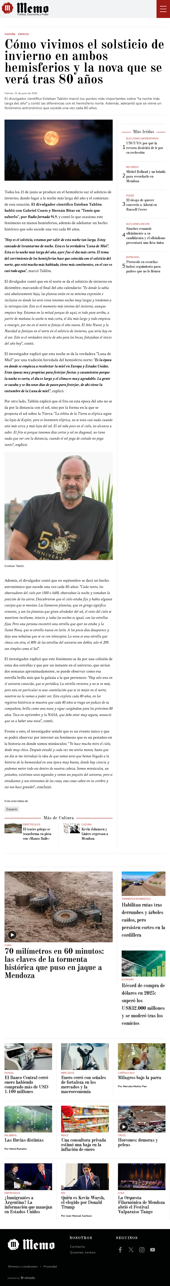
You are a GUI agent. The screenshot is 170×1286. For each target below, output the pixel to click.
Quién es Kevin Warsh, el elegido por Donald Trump (83, 1203)
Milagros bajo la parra (139, 1078)
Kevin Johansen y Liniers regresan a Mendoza (94, 834)
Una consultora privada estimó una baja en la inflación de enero (83, 1145)
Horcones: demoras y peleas (138, 1142)
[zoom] (58, 150)
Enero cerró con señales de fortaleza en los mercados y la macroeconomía (83, 1085)
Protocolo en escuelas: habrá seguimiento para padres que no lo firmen (143, 266)
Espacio (11, 809)
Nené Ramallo (18, 1149)
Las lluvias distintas (23, 1140)
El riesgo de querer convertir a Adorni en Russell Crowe (141, 205)
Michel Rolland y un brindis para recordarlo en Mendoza (146, 176)
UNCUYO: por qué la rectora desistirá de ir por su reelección (144, 148)
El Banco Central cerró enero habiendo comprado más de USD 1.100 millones (26, 1085)
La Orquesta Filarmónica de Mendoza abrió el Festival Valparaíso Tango (141, 1205)
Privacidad (50, 1266)
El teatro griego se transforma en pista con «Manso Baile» (37, 834)
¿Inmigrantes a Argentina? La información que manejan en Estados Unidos (28, 1205)
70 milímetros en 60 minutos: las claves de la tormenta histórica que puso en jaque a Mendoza (54, 964)
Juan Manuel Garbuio (79, 1216)
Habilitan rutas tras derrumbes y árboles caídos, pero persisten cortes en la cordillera (143, 920)
